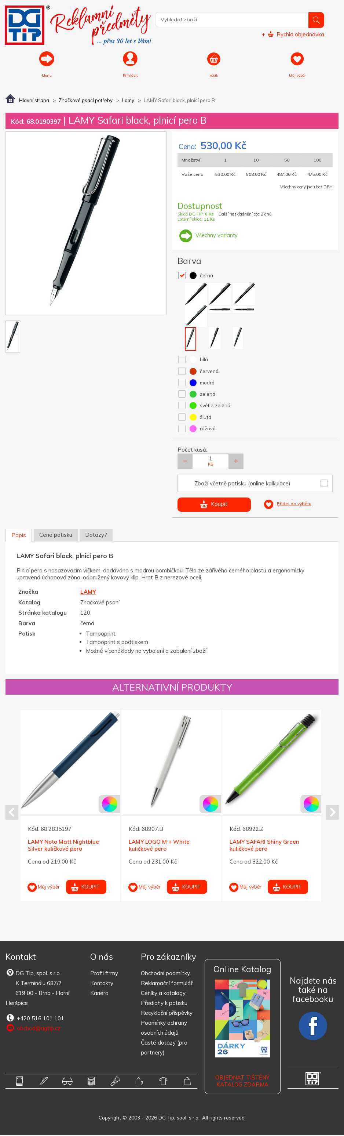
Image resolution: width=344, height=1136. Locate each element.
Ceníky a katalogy (163, 993)
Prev (12, 813)
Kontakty (101, 983)
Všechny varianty (208, 235)
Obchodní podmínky (165, 973)
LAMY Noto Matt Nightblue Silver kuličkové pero (63, 846)
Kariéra (99, 993)
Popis (18, 535)
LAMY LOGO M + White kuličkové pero (159, 846)
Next (332, 813)
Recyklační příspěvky (167, 1013)
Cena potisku (55, 535)
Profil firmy (104, 973)
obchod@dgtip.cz (33, 1029)
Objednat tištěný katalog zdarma (242, 1081)
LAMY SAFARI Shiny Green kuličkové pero (264, 846)
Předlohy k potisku (164, 1003)
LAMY (88, 592)
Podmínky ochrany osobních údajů (164, 1028)
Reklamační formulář (167, 983)
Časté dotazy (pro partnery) (164, 1048)
